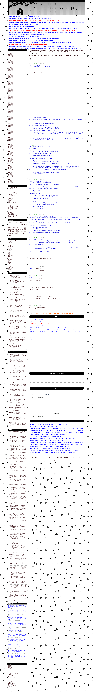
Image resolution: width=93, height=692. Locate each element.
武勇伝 (9, 210)
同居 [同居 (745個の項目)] (10, 227)
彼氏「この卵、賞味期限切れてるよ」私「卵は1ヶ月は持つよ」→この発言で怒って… (17, 563)
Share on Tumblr (47, 394)
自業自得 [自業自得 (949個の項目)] (9, 233)
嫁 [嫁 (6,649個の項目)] (22, 227)
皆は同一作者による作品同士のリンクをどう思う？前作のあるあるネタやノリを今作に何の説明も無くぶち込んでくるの (17, 497)
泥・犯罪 (10, 213)
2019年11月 (10, 143)
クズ (36, 313)
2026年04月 (10, 53)
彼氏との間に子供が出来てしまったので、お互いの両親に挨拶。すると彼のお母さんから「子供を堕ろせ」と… (18, 404)
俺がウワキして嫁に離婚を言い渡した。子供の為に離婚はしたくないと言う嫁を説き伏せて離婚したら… (18, 413)
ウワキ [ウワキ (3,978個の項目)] (14, 222)
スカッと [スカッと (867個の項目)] (22, 222)
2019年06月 (10, 148)
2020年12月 (10, 127)
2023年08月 (10, 90)
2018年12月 (10, 155)
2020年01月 (10, 140)
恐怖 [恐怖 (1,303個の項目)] (14, 229)
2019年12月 (10, 141)
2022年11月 (10, 101)
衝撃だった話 (11, 215)
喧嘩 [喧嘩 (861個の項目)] (14, 227)
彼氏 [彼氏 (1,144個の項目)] (10, 229)
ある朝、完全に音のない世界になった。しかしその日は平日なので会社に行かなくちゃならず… (18, 296)
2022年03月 (10, 110)
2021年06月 (10, 120)
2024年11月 (10, 73)
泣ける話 (10, 212)
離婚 (73, 313)
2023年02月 (10, 97)
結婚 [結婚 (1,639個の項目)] (20, 231)
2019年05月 (10, 150)
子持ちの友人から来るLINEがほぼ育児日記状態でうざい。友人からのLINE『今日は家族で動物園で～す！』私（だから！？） (17, 454)
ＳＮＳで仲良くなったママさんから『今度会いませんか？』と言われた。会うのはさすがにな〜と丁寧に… (17, 586)
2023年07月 (10, 91)
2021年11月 (10, 115)
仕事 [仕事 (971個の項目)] (19, 224)
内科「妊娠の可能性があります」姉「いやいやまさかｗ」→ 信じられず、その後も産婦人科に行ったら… (17, 286)
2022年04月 (10, 109)
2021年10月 (10, 116)
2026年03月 (10, 54)
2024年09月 (10, 75)
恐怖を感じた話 (11, 206)
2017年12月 (10, 169)
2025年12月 (10, 58)
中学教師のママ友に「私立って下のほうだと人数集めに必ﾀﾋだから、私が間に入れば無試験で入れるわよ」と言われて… (17, 595)
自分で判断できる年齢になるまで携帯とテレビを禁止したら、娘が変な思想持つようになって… (17, 509)
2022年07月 (10, 105)
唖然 (49, 313)
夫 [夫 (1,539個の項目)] (15, 227)
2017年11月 (10, 171)
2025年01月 (10, 70)
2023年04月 (10, 95)
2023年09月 (10, 89)
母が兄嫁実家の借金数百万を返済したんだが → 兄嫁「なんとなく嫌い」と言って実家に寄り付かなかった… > (70, 51)
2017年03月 (10, 180)
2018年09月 (10, 159)
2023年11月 (10, 87)
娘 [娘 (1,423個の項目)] (20, 227)
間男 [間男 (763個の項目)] (21, 233)
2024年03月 (10, 82)
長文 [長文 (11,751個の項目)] (19, 233)
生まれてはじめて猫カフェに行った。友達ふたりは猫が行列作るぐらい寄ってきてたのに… (18, 381)
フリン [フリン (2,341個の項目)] (10, 224)
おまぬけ (10, 190)
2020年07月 (10, 133)
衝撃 (67, 313)
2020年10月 (10, 130)
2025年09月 (10, 61)
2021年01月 (10, 126)
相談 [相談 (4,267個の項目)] (17, 231)
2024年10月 (10, 74)
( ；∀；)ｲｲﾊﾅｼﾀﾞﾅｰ (12, 187)
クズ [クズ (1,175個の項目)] (17, 222)
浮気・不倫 (10, 214)
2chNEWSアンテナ (12, 685)
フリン (38, 313)
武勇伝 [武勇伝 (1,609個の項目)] (12, 231)
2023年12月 (10, 85)
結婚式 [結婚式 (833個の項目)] (22, 231)
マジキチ (10, 195)
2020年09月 (10, 131)
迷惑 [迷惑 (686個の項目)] (16, 233)
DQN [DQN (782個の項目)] (9, 222)
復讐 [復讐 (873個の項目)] (12, 229)
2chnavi (9, 676)
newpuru (10, 667)
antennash (10, 669)
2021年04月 (10, 123)
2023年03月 (10, 96)
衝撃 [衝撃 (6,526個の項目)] (13, 233)
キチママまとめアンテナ (13, 673)
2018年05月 (10, 164)
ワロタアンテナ (11, 675)
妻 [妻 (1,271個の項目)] (18, 227)
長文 (70, 313)
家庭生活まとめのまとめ (13, 679)
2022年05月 (10, 108)
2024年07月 (10, 77)
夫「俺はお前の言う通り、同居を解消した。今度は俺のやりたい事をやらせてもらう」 (54, 55)
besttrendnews (11, 678)
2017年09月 (10, 173)
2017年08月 (10, 174)
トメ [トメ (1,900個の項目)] (25, 222)
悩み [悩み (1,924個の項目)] (18, 229)
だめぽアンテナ (11, 670)
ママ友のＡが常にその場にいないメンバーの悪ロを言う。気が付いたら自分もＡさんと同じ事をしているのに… (18, 409)
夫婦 (9, 201)
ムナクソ (10, 197)
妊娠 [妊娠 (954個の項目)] (17, 227)
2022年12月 (10, 99)
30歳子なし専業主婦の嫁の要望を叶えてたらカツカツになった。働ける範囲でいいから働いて (17, 433)
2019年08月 (10, 146)
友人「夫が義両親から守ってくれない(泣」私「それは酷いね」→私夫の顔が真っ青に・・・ (17, 646)
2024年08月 (10, 76)
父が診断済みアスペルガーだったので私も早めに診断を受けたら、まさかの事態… (18, 376)
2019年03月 (10, 152)
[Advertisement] (45, 84)
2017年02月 (10, 181)
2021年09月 (10, 117)
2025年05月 (10, 66)
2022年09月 (10, 103)
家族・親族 (10, 202)
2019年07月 (10, 147)
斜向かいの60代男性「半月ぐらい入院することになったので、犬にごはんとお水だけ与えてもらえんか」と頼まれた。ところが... (54, 381)
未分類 (9, 209)
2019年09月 (10, 145)
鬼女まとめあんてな (12, 677)
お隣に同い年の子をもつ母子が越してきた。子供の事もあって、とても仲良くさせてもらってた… (17, 582)
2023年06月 (10, 92)
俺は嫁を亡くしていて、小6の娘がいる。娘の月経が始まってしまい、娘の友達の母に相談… (18, 332)
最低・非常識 (11, 208)
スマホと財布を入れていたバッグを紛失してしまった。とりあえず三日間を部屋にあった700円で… (18, 327)
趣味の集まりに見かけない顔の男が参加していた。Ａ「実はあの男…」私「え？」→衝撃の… (17, 281)
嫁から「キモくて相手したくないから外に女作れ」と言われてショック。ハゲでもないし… (18, 316)
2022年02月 (10, 111)
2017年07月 (10, 175)
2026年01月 (10, 56)
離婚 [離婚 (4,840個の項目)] (24, 233)
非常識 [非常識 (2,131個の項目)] (10, 235)
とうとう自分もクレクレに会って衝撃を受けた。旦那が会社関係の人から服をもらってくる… (17, 522)
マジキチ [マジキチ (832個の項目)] (13, 224)
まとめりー (10, 684)
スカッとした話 (11, 193)
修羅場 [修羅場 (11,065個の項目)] (22, 225)
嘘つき (51, 313)
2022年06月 (10, 106)
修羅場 (9, 198)
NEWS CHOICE (11, 683)
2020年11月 (10, 129)
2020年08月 (10, 132)
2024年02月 (10, 83)
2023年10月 (10, 88)
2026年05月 (10, 52)
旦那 (62, 313)
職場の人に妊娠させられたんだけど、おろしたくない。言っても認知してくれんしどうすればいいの (17, 591)
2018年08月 (10, 160)
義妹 (65, 313)
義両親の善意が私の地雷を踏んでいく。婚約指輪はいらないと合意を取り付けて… (18, 390)
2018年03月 (10, 166)
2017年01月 (10, 182)
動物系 (9, 200)
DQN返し (10, 188)
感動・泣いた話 (11, 207)
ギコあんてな (11, 681)
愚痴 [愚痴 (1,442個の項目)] (21, 229)
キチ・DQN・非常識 (12, 191)
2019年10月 (10, 144)
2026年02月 (10, 55)
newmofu (10, 666)
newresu (10, 665)
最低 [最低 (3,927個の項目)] (9, 231)
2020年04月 (10, 137)
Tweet (31, 59)
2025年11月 (10, 59)
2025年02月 (10, 69)
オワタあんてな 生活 (12, 687)
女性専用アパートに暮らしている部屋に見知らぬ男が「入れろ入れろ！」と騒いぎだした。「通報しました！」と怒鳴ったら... (54, 379)
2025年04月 (10, 67)
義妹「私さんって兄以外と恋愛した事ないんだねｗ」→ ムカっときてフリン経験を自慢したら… (17, 635)
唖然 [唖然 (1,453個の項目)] (12, 227)
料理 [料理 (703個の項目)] (22, 229)
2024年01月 (10, 84)
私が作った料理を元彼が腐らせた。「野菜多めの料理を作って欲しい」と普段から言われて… (18, 291)
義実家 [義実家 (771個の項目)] (25, 231)
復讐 (9, 203)
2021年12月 (10, 113)
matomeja (10, 686)
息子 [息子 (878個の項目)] (16, 229)
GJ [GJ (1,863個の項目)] (10, 222)
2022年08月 (10, 104)
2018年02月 (10, 167)
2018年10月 (10, 158)
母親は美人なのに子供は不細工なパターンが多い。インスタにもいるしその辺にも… (18, 311)
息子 (59, 313)
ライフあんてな (11, 682)
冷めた (42, 313)
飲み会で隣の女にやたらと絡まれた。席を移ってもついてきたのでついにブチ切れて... (46, 377)
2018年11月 (10, 157)
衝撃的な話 (10, 216)
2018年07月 (10, 161)
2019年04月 (10, 151)
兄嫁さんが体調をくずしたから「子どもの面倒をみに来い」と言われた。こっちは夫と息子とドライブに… (18, 276)
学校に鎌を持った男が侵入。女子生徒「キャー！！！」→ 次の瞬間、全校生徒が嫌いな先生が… (17, 555)
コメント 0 (44, 58)
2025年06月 (10, 65)
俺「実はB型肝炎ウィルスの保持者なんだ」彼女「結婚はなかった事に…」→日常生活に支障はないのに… (17, 606)
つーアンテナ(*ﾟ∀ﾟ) (12, 668)
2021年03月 (10, 124)
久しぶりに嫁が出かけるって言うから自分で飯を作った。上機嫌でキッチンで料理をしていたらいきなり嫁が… (18, 399)
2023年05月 (10, 94)
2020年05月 (10, 136)
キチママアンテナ (11, 672)
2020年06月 (10, 134)
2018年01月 (10, 168)
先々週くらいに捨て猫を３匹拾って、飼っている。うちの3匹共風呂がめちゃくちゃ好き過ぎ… (17, 481)
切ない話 (10, 199)
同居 (46, 313)
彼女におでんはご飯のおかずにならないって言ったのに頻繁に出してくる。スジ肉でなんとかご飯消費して (17, 537)
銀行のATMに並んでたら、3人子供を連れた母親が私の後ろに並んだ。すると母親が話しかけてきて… (18, 385)
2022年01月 (10, 112)
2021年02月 (10, 125)
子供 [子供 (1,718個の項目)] (24, 227)
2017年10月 (10, 172)
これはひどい (11, 192)
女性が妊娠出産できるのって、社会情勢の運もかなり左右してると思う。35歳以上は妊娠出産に (17, 437)
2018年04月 (10, 165)
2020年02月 (10, 139)
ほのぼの (10, 194)
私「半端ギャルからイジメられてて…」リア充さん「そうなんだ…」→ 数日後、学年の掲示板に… (17, 346)
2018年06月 (10, 162)
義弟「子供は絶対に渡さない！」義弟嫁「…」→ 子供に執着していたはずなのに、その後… (17, 306)
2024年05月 (10, 80)
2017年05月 (10, 178)
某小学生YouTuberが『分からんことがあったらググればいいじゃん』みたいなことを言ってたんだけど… (17, 573)
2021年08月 (10, 118)
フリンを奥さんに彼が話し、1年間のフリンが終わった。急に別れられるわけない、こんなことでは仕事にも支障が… (17, 514)
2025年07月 (10, 63)
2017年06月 (10, 176)
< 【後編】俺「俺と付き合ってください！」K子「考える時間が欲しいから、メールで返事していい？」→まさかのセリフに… (42, 51)
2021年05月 (10, 122)
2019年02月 (10, 153)
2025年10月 (10, 60)
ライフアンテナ (11, 674)
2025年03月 (10, 68)
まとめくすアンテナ (12, 689)
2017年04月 (10, 179)
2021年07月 (10, 119)
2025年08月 (10, 62)
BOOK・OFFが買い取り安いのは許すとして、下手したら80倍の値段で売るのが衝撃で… (16, 651)
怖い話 (9, 205)
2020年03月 (10, 138)
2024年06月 (10, 78)
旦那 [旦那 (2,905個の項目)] (25, 229)
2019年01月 (10, 154)
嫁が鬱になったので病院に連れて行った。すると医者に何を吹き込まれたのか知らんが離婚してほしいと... (50, 376)
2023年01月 (10, 98)
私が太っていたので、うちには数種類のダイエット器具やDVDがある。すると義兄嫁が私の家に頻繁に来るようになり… (17, 463)
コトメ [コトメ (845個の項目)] (19, 222)
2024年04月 (10, 81)
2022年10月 (10, 102)
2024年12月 (10, 72)
